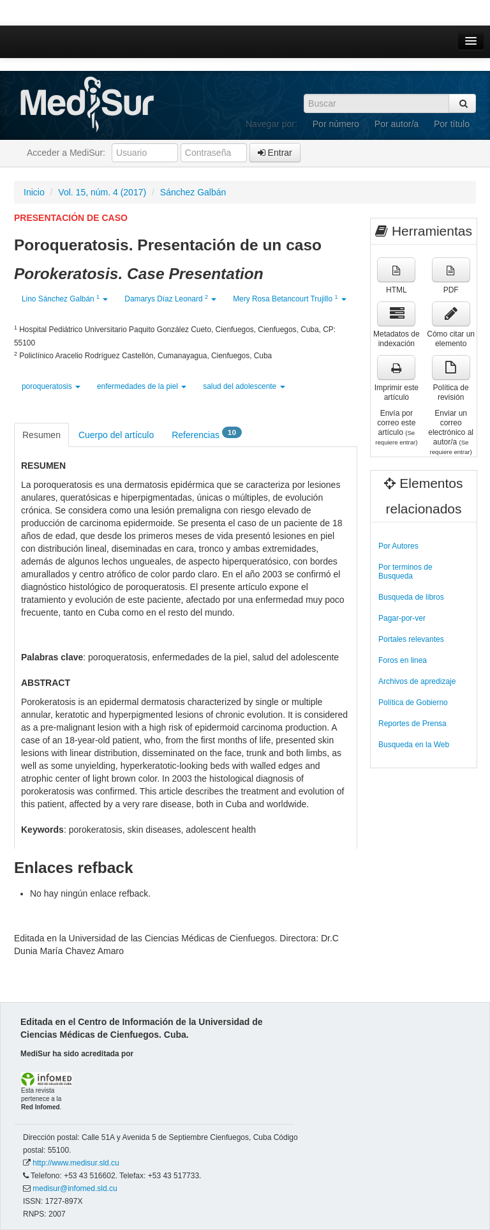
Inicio (34, 192)
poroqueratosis (51, 386)
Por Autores (398, 546)
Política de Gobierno (413, 702)
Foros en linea (402, 660)
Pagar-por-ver (402, 618)
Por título (452, 124)
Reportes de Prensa (412, 723)
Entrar (275, 153)
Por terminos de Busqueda (405, 572)
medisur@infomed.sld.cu (75, 1188)
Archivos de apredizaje (417, 681)
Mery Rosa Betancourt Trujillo (289, 298)
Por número (336, 124)
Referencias (207, 434)
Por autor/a (397, 124)
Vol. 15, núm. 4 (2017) (102, 192)
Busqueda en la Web (413, 744)
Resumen (41, 435)
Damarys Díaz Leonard (170, 298)
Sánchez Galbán (193, 192)
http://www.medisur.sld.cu (76, 1162)
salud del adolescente (244, 386)
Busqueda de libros (411, 597)
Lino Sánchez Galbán (65, 298)
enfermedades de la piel (141, 386)
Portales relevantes (411, 639)
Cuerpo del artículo (116, 435)
